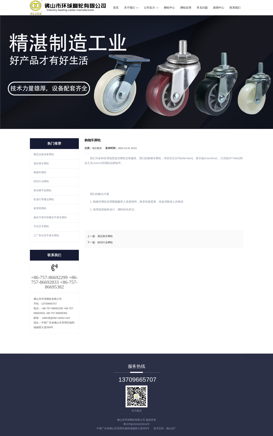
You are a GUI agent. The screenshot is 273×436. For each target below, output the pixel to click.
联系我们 (235, 7)
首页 (116, 7)
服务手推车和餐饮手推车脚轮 (50, 217)
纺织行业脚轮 (41, 181)
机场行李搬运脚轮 (44, 199)
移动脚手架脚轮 (42, 190)
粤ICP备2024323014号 (136, 424)
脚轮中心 (169, 7)
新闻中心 (218, 7)
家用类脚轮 (40, 208)
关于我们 (131, 7)
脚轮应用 (185, 7)
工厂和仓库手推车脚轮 (46, 235)
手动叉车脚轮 (41, 226)
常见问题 (202, 7)
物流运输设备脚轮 (44, 154)
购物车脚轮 (40, 172)
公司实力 (151, 7)
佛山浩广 (171, 428)
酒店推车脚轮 (41, 163)
